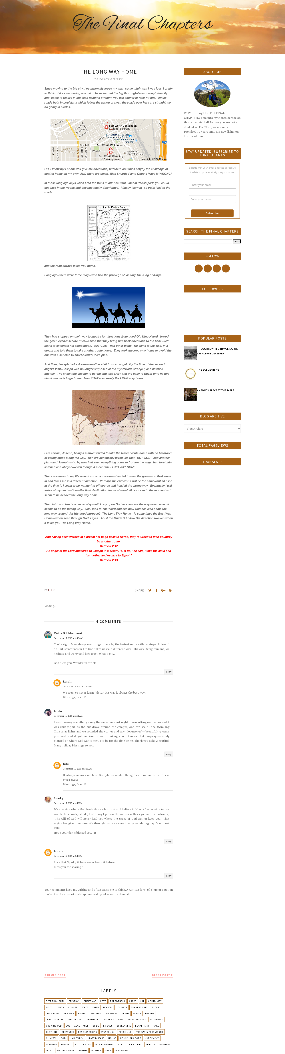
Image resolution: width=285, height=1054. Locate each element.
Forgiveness (117, 1001)
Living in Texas (54, 1019)
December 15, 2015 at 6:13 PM (68, 856)
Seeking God (75, 1019)
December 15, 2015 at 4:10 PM (68, 803)
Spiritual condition (158, 1044)
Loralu (67, 681)
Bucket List (142, 1025)
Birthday (96, 1013)
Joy (68, 1025)
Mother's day (83, 1044)
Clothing (52, 1032)
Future (156, 1007)
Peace (85, 1007)
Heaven (107, 1007)
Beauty (82, 1013)
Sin (142, 1001)
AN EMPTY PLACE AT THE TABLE (215, 390)
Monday (66, 1044)
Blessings (111, 1013)
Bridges (108, 1025)
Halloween (76, 1038)
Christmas (90, 1001)
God (63, 1038)
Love (103, 1001)
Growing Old (54, 1025)
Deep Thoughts (55, 1001)
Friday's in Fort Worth (149, 1032)
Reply (168, 671)
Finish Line (125, 1032)
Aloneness (156, 1019)
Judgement (152, 1038)
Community (155, 1001)
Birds (96, 1025)
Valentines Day (137, 1019)
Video (49, 1050)
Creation (74, 1001)
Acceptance (81, 1025)
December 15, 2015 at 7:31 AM (68, 715)
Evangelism (108, 1032)
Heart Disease (96, 1038)
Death (125, 1013)
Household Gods (130, 1038)
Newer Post (56, 975)
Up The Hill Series (113, 1019)
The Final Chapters (142, 24)
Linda (58, 711)
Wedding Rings (65, 1050)
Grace (132, 1001)
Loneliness (52, 1013)
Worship (96, 1050)
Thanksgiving (139, 1007)
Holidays (121, 1007)
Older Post (161, 975)
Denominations (87, 1032)
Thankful (93, 1019)
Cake (156, 1025)
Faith (96, 1007)
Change (72, 1007)
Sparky (58, 798)
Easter (137, 1013)
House (112, 1038)
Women (83, 1050)
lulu (66, 764)
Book (61, 1007)
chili (108, 1050)
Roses (121, 1044)
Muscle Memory (104, 1044)
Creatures (68, 1032)
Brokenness (124, 1025)
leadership (121, 1050)
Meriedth (51, 1044)
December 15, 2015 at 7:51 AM (77, 768)
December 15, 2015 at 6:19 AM (68, 638)
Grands (149, 1013)
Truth (49, 1007)
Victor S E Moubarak (68, 633)
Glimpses (51, 1038)
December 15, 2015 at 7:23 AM (77, 686)
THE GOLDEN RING (208, 369)
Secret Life (135, 1044)
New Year (69, 1013)
